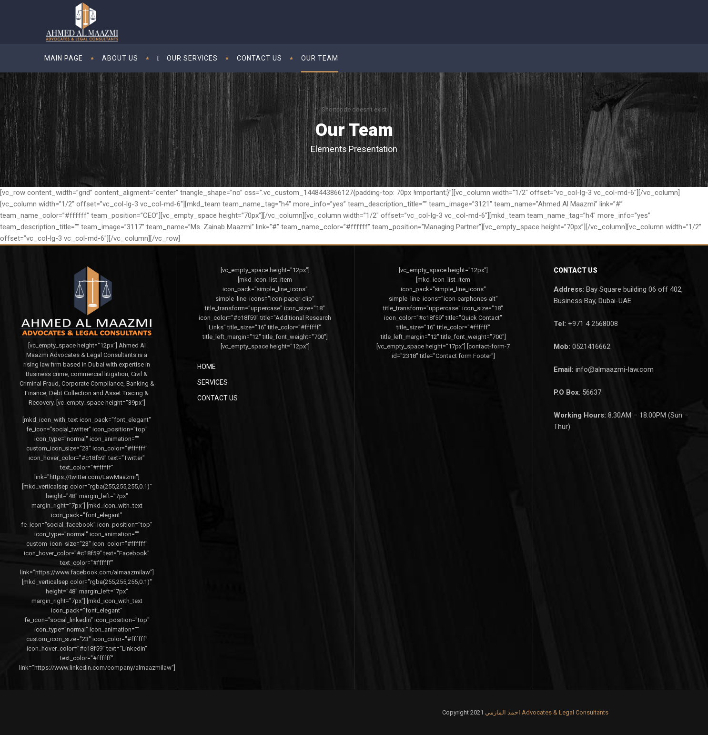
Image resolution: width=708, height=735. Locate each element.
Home (206, 366)
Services (212, 382)
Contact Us (217, 398)
